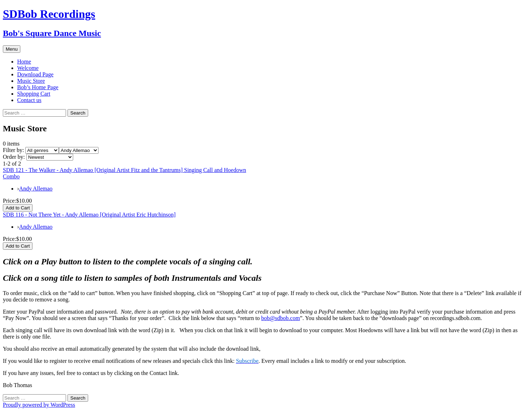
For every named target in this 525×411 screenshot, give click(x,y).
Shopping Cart (33, 94)
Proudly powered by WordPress (39, 405)
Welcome (28, 68)
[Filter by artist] (79, 150)
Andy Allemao (35, 189)
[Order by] (49, 157)
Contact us (29, 100)
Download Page (35, 74)
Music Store (31, 81)
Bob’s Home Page (38, 87)
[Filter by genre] (42, 150)
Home (24, 62)
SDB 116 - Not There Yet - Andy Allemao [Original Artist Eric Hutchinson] (89, 215)
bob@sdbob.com (280, 318)
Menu (11, 49)
